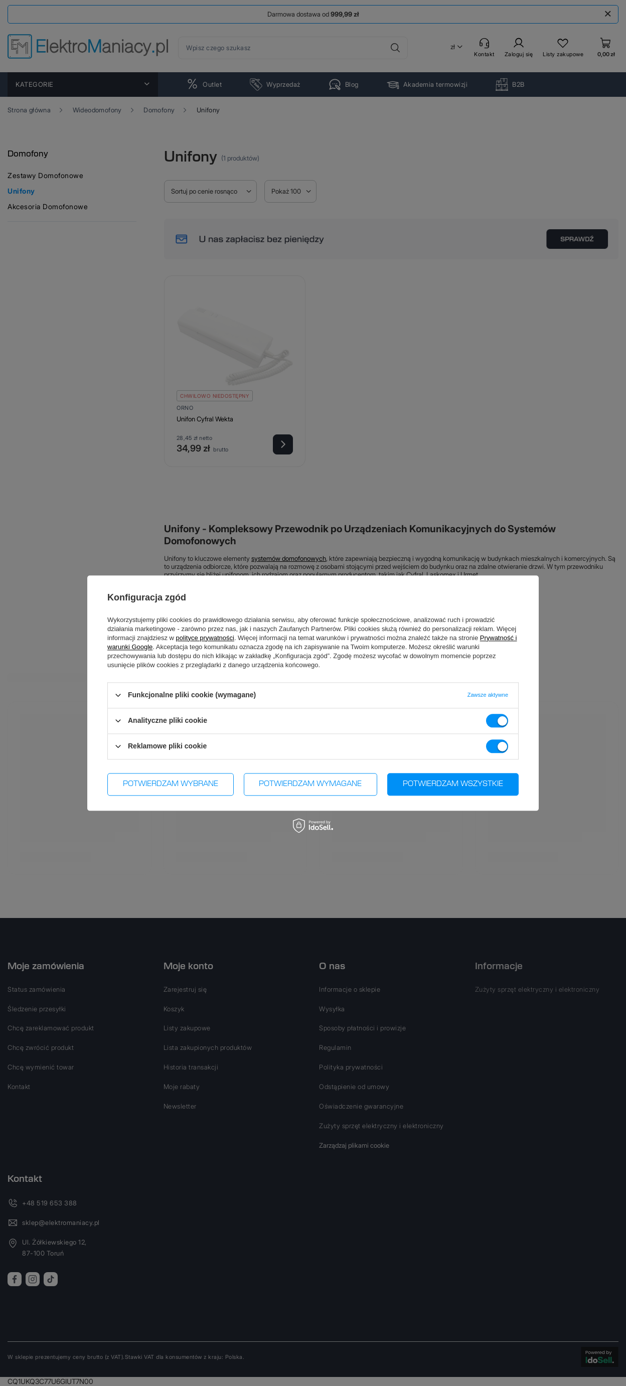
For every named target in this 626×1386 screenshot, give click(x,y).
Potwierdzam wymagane (310, 784)
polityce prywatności (205, 638)
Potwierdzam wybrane (170, 784)
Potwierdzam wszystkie (453, 784)
